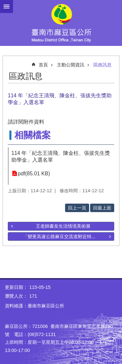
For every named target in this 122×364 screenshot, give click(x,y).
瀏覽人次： (16, 296)
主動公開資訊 (70, 64)
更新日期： (16, 287)
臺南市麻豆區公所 (61, 23)
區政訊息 (102, 64)
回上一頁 (77, 207)
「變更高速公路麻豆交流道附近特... (59, 236)
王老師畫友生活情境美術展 (63, 226)
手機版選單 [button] (6, 6)
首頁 (43, 64)
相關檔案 (32, 135)
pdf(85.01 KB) (34, 173)
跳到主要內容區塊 (3, 3)
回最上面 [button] (102, 207)
